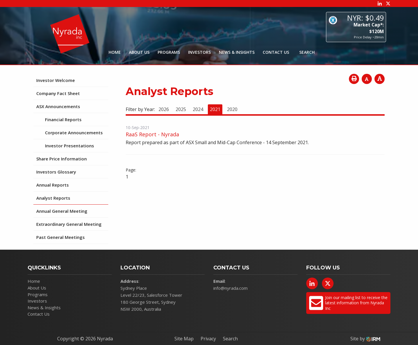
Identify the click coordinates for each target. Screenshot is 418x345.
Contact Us (276, 52)
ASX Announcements (58, 106)
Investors (199, 52)
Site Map (184, 338)
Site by (365, 338)
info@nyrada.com (230, 288)
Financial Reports (63, 119)
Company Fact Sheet (58, 93)
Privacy (208, 338)
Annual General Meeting (61, 211)
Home (115, 52)
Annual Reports (52, 185)
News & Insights (237, 52)
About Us (139, 52)
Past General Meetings (60, 237)
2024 (198, 109)
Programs (169, 52)
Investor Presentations (69, 146)
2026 (163, 109)
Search (230, 338)
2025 (181, 109)
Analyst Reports (53, 198)
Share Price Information (61, 159)
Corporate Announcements (74, 132)
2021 (215, 109)
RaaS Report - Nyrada (152, 134)
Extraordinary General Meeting (69, 224)
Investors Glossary (56, 172)
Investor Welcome (55, 80)
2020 (232, 109)
